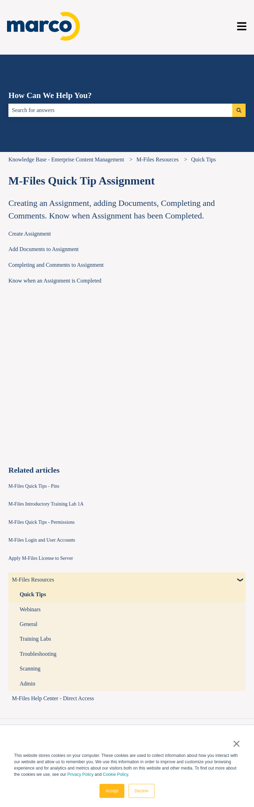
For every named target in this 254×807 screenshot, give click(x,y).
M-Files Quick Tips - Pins (33, 486)
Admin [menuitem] (27, 684)
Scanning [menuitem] (30, 669)
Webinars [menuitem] (30, 609)
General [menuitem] (28, 624)
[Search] (239, 110)
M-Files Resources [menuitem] (33, 580)
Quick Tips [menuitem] (33, 594)
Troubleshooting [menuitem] (38, 654)
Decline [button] (142, 790)
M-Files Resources (158, 159)
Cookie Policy (115, 774)
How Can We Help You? (50, 95)
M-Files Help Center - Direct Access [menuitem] (53, 698)
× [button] (236, 743)
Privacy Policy (80, 774)
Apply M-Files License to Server (40, 558)
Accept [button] (111, 790)
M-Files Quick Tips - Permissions (41, 522)
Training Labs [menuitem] (35, 639)
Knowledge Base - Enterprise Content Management (66, 159)
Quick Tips (203, 159)
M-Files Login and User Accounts (41, 540)
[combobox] (120, 110)
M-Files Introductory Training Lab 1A (46, 504)
